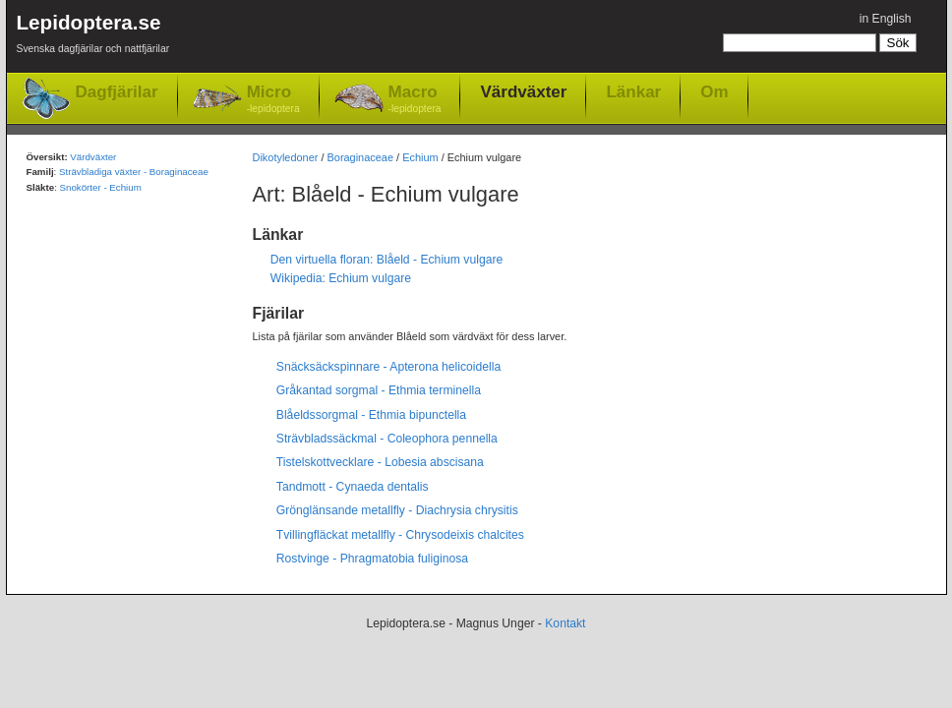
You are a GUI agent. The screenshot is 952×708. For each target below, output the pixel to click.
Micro (273, 100)
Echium (420, 157)
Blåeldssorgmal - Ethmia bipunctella (371, 415)
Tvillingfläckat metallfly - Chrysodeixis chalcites (400, 535)
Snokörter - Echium (101, 187)
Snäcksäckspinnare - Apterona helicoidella (388, 367)
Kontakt (565, 623)
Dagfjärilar (117, 92)
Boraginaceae (360, 157)
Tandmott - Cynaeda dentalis (352, 487)
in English (886, 19)
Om (714, 91)
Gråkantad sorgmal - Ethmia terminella (378, 390)
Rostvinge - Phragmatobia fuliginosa (372, 558)
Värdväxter (523, 91)
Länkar (633, 91)
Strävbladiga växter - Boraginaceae (133, 171)
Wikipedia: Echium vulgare (340, 278)
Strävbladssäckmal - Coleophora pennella (387, 438)
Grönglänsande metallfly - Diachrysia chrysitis (397, 510)
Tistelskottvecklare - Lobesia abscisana (380, 462)
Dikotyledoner (286, 157)
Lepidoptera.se (93, 37)
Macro (415, 100)
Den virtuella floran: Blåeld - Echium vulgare (386, 259)
